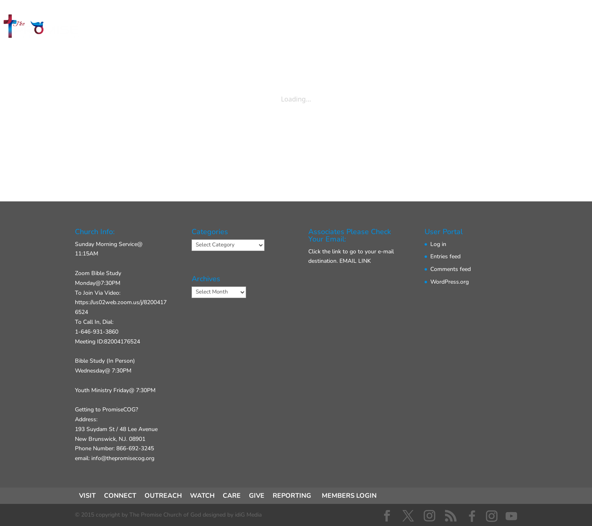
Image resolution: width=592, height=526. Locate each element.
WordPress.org (449, 282)
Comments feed (450, 269)
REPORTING (292, 495)
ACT (301, 28)
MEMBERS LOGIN (349, 495)
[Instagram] (492, 516)
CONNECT (259, 28)
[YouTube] (511, 516)
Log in (438, 244)
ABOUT (339, 28)
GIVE (378, 28)
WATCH (202, 495)
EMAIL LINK (355, 261)
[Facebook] (472, 516)
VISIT (214, 28)
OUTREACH (163, 495)
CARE (232, 495)
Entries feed (445, 256)
